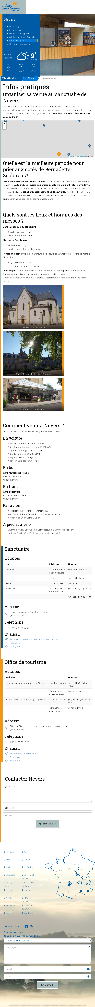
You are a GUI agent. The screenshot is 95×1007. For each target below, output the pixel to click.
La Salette (28, 867)
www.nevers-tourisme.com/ (24, 753)
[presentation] (47, 835)
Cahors (27, 860)
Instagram (15, 646)
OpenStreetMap (81, 156)
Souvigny (10, 913)
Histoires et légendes (20, 33)
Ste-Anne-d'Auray (27, 907)
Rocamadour (12, 905)
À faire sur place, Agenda (22, 37)
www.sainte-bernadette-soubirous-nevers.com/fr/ (35, 639)
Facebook (15, 643)
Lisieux (9, 890)
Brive (8, 860)
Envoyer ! (47, 823)
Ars (25, 852)
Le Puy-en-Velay (10, 884)
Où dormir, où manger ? (21, 44)
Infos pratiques (16, 40)
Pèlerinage (14, 26)
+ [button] (4, 124)
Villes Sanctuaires (11, 78)
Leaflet (72, 156)
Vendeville (28, 913)
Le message (15, 30)
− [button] (4, 127)
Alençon (10, 852)
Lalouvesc (10, 875)
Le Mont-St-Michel (28, 877)
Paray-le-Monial (27, 900)
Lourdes (27, 890)
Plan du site (81, 1005)
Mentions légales (67, 1005)
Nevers (31, 78)
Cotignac (10, 867)
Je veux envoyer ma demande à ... (22, 936)
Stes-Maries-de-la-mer (28, 884)
